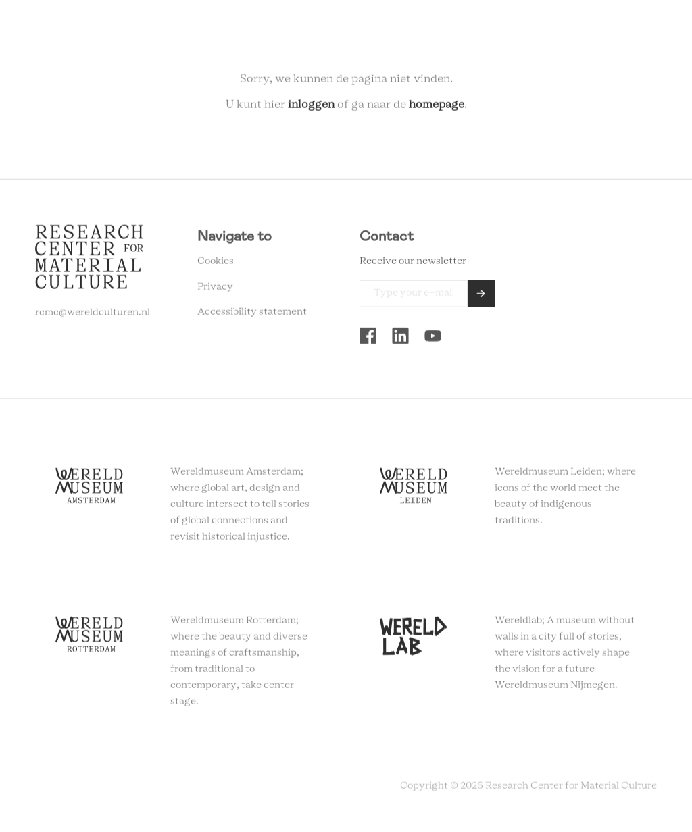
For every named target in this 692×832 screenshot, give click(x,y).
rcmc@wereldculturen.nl (92, 314)
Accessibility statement (252, 314)
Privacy (215, 289)
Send (481, 295)
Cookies (215, 263)
